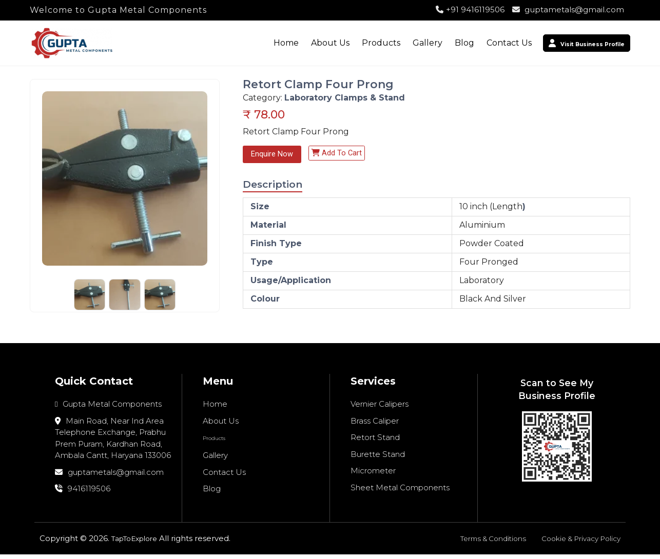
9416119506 (82, 493)
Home (260, 43)
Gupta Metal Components (108, 408)
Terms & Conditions (480, 543)
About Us (304, 43)
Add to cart (341, 153)
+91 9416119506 (470, 9)
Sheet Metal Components (400, 492)
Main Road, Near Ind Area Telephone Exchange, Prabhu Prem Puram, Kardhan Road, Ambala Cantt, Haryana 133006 (113, 443)
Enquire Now (273, 154)
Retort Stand (375, 442)
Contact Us (483, 43)
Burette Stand (378, 459)
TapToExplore (138, 543)
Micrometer (373, 475)
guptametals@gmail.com (568, 9)
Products (355, 43)
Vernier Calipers (380, 408)
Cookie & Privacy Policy (576, 543)
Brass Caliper (375, 425)
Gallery (402, 43)
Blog (439, 43)
